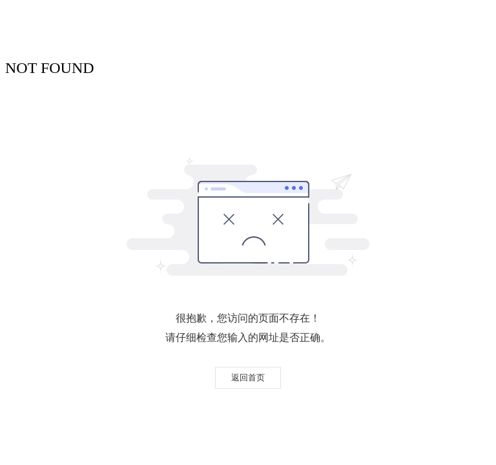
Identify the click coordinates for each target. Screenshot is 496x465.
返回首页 (248, 377)
